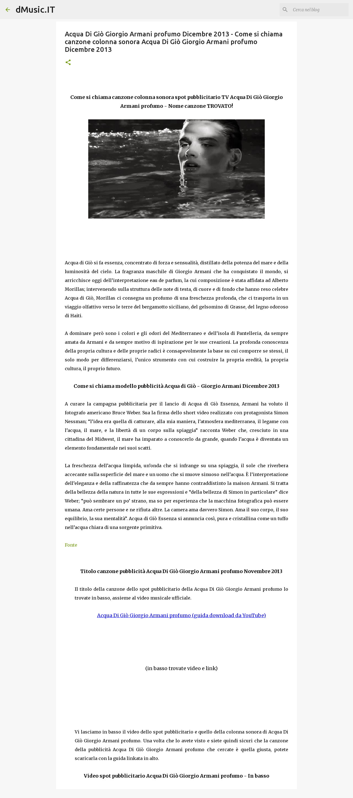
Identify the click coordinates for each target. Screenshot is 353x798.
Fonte (71, 545)
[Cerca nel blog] (320, 9)
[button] (68, 62)
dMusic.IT (35, 9)
